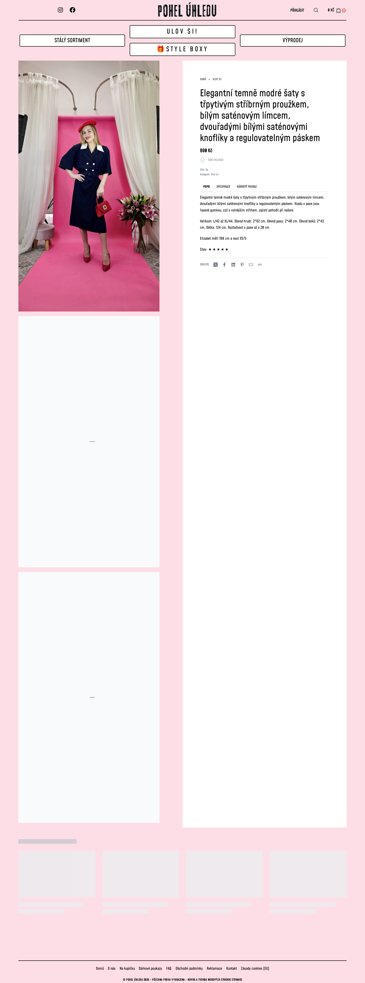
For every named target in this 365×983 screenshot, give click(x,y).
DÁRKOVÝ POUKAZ (247, 187)
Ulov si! (217, 79)
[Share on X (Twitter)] (215, 265)
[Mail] (251, 265)
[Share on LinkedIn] (233, 265)
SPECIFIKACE (223, 187)
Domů (203, 79)
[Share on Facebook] (224, 265)
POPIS (206, 187)
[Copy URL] (260, 265)
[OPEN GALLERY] (88, 186)
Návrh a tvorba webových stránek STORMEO (215, 980)
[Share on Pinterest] (242, 265)
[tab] (206, 187)
